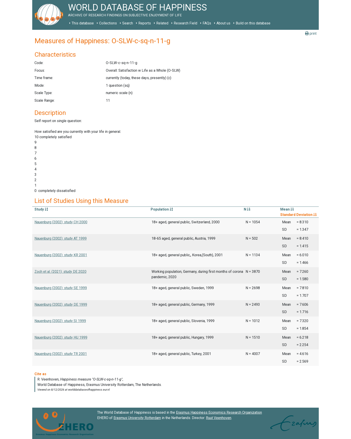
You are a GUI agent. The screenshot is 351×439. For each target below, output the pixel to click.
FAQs (207, 23)
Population (162, 209)
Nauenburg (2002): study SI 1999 (60, 321)
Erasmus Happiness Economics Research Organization (219, 412)
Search (127, 23)
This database (83, 23)
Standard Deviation (298, 215)
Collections (108, 23)
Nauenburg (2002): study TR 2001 (60, 354)
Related (162, 23)
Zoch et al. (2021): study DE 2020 (60, 271)
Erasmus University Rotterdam (137, 418)
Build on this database (253, 23)
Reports (144, 23)
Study (41, 209)
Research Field (185, 23)
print (311, 33)
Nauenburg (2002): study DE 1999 (60, 304)
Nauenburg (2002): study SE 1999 (60, 288)
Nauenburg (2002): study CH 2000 (60, 222)
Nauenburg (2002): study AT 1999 (60, 238)
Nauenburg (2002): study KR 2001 (60, 255)
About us (223, 23)
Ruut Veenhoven (218, 418)
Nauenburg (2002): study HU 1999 (60, 337)
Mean (287, 209)
